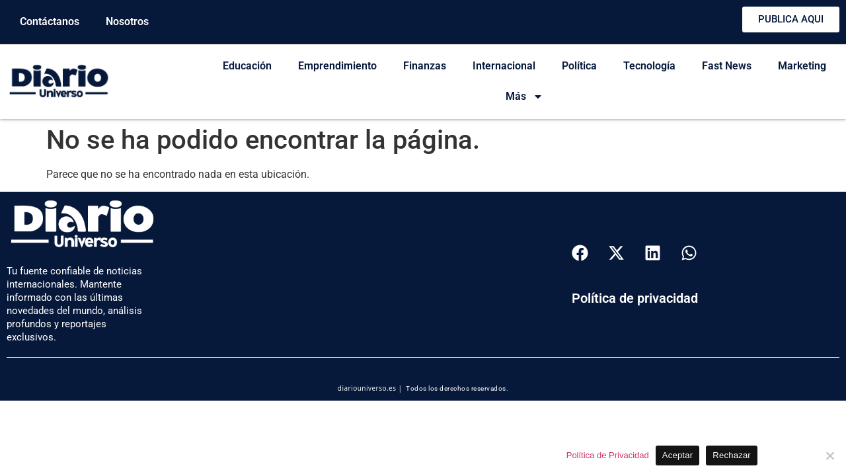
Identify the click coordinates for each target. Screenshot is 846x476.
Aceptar (677, 455)
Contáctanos (49, 21)
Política (579, 66)
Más (524, 96)
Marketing (802, 66)
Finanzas (424, 66)
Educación (247, 66)
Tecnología (649, 66)
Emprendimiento (337, 66)
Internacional (504, 66)
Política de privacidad (635, 298)
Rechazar (731, 455)
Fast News (726, 66)
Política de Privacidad (607, 455)
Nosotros (127, 21)
